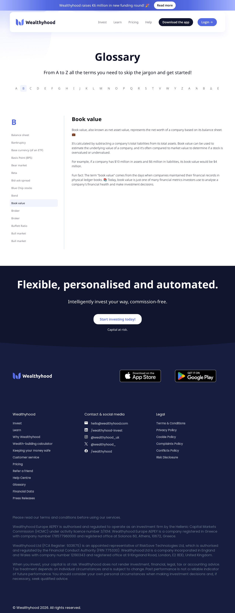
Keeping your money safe (31, 450)
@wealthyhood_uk (105, 437)
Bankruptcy (18, 142)
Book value (18, 203)
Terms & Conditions (170, 423)
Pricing (133, 22)
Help (148, 22)
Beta (14, 173)
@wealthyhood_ (103, 444)
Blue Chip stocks (21, 188)
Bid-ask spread (20, 180)
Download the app (175, 22)
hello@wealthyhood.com (109, 423)
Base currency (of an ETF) (27, 150)
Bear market (19, 165)
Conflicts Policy (167, 450)
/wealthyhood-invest (106, 430)
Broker (15, 210)
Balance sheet (20, 135)
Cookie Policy (166, 437)
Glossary (19, 484)
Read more (165, 5)
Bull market (18, 233)
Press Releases (24, 498)
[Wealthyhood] (35, 22)
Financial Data (23, 491)
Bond (14, 195)
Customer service (26, 457)
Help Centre (22, 478)
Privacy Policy (166, 430)
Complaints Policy (169, 444)
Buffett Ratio (19, 226)
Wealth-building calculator (33, 444)
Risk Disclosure (167, 457)
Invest (102, 22)
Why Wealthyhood (26, 437)
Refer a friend (23, 471)
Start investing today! (117, 319)
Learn (118, 22)
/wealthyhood (101, 451)
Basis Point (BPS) (22, 157)
